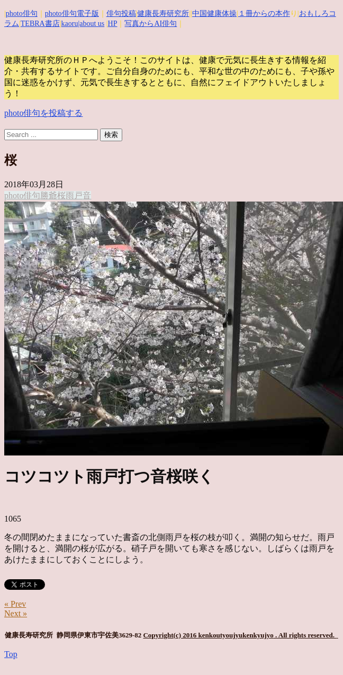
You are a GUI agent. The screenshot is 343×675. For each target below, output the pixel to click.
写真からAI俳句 (150, 24)
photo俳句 (22, 13)
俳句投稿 (121, 13)
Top (10, 654)
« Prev (15, 603)
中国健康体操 (214, 13)
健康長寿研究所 (163, 13)
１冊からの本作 (264, 13)
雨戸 (74, 195)
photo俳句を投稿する (43, 112)
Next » (15, 613)
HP (113, 24)
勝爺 (48, 195)
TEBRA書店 (40, 24)
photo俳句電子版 (72, 13)
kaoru (69, 24)
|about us (91, 24)
